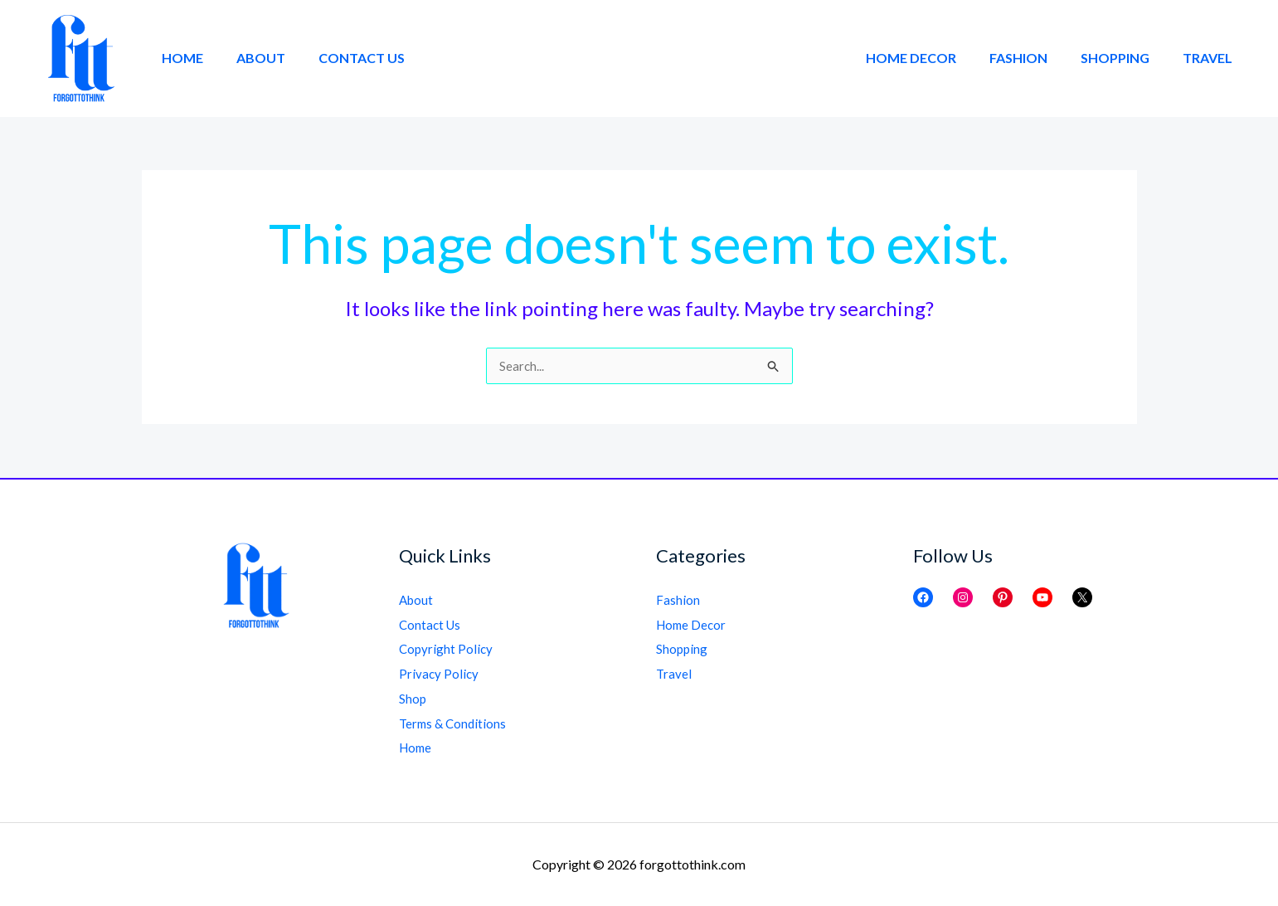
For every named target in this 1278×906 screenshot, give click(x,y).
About (250, 58)
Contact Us (345, 58)
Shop (413, 698)
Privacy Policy (439, 673)
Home (179, 58)
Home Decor (934, 58)
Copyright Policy (447, 648)
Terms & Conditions (455, 723)
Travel (1211, 58)
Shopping (1125, 58)
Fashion (1035, 58)
